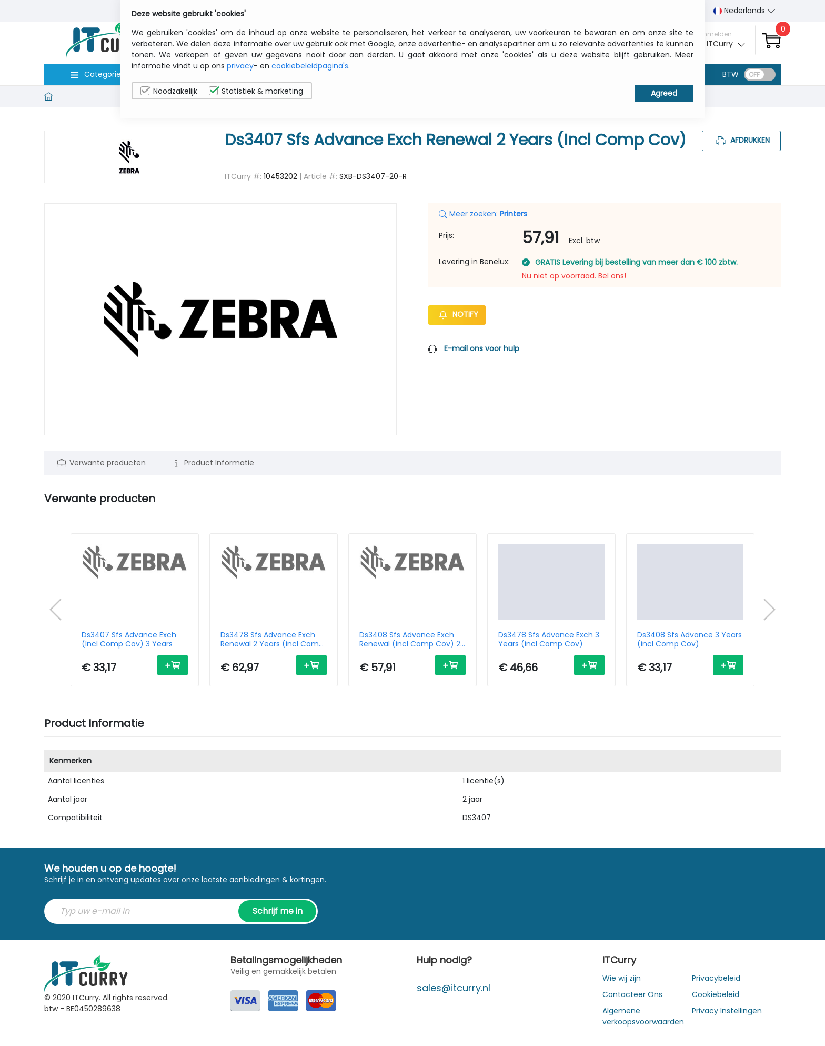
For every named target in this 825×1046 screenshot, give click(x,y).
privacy (240, 66)
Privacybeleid (716, 978)
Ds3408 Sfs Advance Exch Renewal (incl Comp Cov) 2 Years (409, 640)
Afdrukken (741, 140)
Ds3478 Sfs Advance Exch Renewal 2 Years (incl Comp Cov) (272, 640)
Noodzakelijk (168, 91)
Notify (457, 314)
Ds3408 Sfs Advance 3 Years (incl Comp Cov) (689, 640)
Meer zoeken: (483, 213)
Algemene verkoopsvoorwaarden (643, 1016)
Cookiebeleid (715, 994)
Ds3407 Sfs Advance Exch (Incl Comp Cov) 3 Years (129, 640)
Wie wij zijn (621, 978)
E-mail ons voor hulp (481, 348)
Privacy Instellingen (727, 1010)
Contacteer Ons (632, 994)
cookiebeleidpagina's (309, 66)
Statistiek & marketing (256, 91)
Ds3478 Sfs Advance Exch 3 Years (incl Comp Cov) (548, 640)
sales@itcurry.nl (453, 987)
